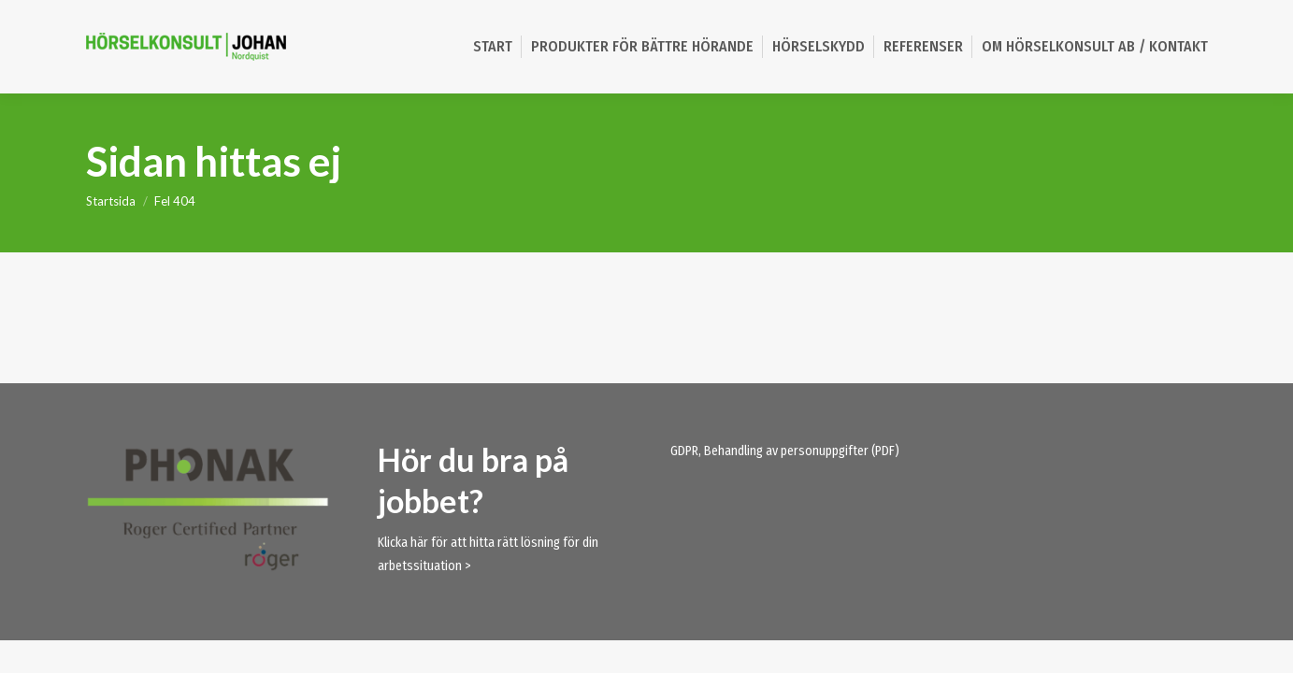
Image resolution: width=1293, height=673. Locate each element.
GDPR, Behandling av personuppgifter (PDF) (784, 451)
